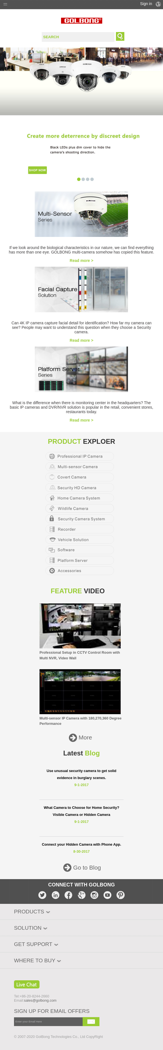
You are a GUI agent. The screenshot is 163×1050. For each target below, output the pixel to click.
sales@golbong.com (40, 1000)
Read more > (81, 260)
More (84, 737)
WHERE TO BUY (34, 960)
